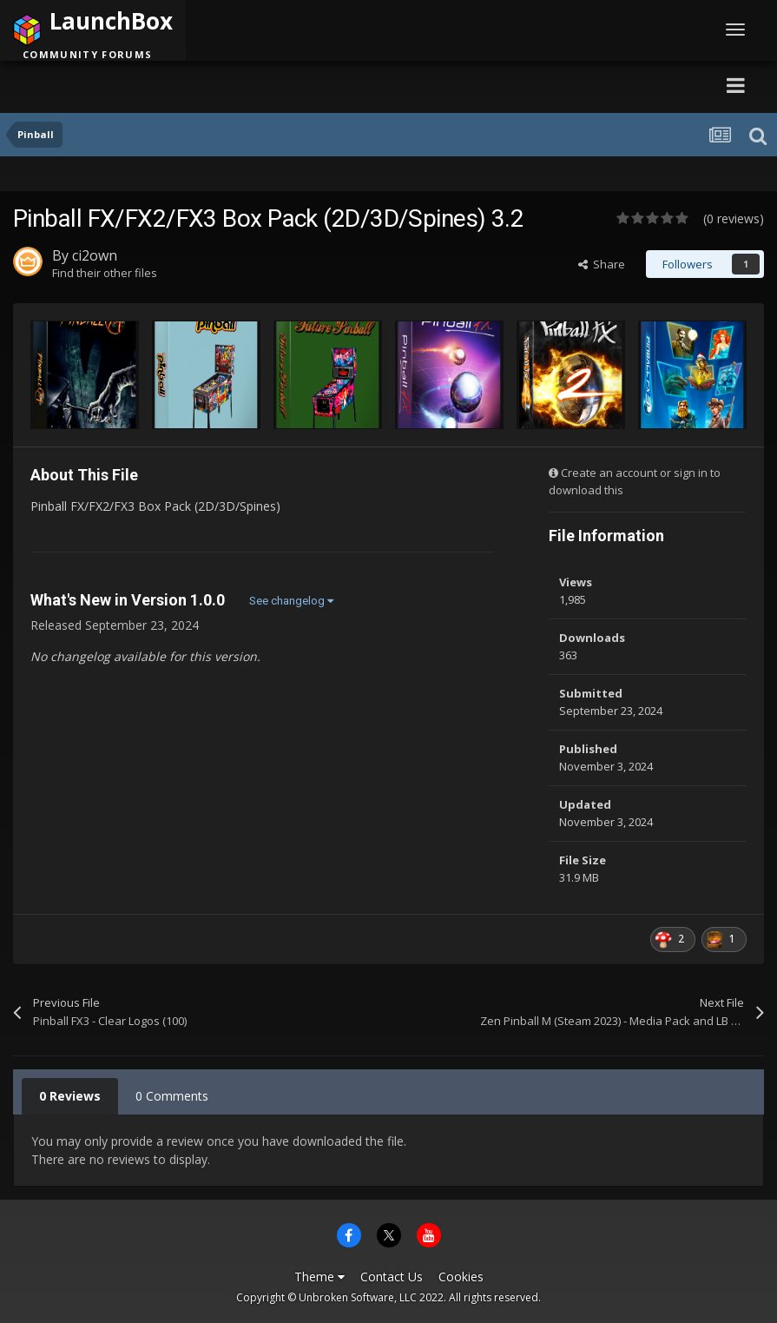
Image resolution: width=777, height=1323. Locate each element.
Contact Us (391, 1276)
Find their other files (104, 273)
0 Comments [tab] (171, 1096)
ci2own (94, 255)
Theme (319, 1276)
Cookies (461, 1276)
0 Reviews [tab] (70, 1096)
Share (601, 264)
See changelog (291, 600)
